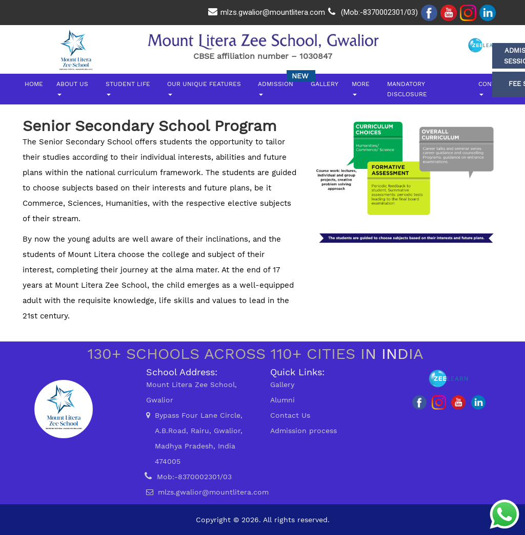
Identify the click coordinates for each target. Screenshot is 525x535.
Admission (275, 88)
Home (34, 84)
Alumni (282, 400)
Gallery (324, 84)
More (361, 88)
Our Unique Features (204, 88)
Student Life (128, 88)
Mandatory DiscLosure (407, 89)
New (300, 76)
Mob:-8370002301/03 (194, 477)
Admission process (303, 430)
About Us (72, 88)
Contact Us (290, 415)
